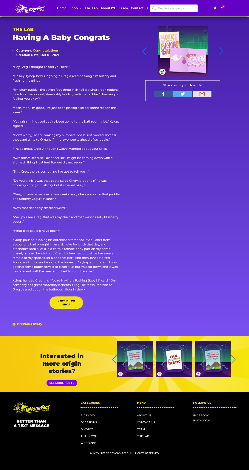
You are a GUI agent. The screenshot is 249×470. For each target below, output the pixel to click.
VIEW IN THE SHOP (66, 302)
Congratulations (46, 50)
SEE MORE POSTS (62, 383)
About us (144, 415)
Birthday (88, 415)
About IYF (108, 8)
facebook (201, 415)
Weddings (89, 443)
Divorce (87, 429)
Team (123, 8)
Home (62, 8)
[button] (220, 51)
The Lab (91, 8)
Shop (75, 8)
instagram (201, 420)
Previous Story (29, 324)
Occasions (89, 422)
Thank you (89, 436)
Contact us (139, 8)
